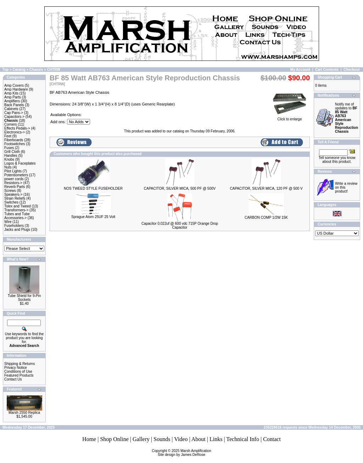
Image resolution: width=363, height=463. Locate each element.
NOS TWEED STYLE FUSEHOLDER (93, 188)
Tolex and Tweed (17, 206)
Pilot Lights (13, 171)
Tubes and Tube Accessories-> (17, 216)
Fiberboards (13, 140)
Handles (10, 156)
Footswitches (14, 144)
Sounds (161, 439)
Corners (10, 124)
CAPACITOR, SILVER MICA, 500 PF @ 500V (180, 188)
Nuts (8, 167)
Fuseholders (14, 226)
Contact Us (13, 379)
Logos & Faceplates (19, 163)
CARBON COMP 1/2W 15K (266, 217)
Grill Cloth (12, 152)
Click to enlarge (289, 117)
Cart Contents (327, 70)
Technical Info (242, 439)
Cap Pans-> (13, 113)
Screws (10, 191)
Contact (272, 439)
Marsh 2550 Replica (24, 413)
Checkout (352, 70)
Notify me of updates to (346, 117)
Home (89, 439)
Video (181, 439)
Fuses (9, 148)
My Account (300, 70)
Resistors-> (13, 183)
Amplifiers (12, 101)
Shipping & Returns (19, 364)
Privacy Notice (15, 368)
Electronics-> (14, 132)
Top (5, 70)
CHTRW (53, 70)
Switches (11, 202)
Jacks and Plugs (17, 230)
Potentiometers (16, 175)
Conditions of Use (18, 371)
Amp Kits (11, 93)
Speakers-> (13, 194)
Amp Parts (12, 97)
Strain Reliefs (14, 198)
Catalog (19, 70)
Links (216, 439)
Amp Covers (14, 85)
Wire (8, 222)
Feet (7, 136)
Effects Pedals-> (17, 128)
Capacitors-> (14, 117)
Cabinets (11, 109)
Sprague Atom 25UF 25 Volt (93, 217)
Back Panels (14, 105)
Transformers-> (16, 210)
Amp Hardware (16, 89)
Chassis (36, 70)
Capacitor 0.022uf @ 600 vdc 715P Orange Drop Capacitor (179, 225)
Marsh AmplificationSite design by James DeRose (184, 453)
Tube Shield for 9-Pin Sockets (24, 298)
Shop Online (114, 439)
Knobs (9, 159)
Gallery (141, 439)
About (198, 439)
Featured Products (18, 375)
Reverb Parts (14, 187)
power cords (13, 179)
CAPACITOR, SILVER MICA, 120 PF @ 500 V (266, 188)
